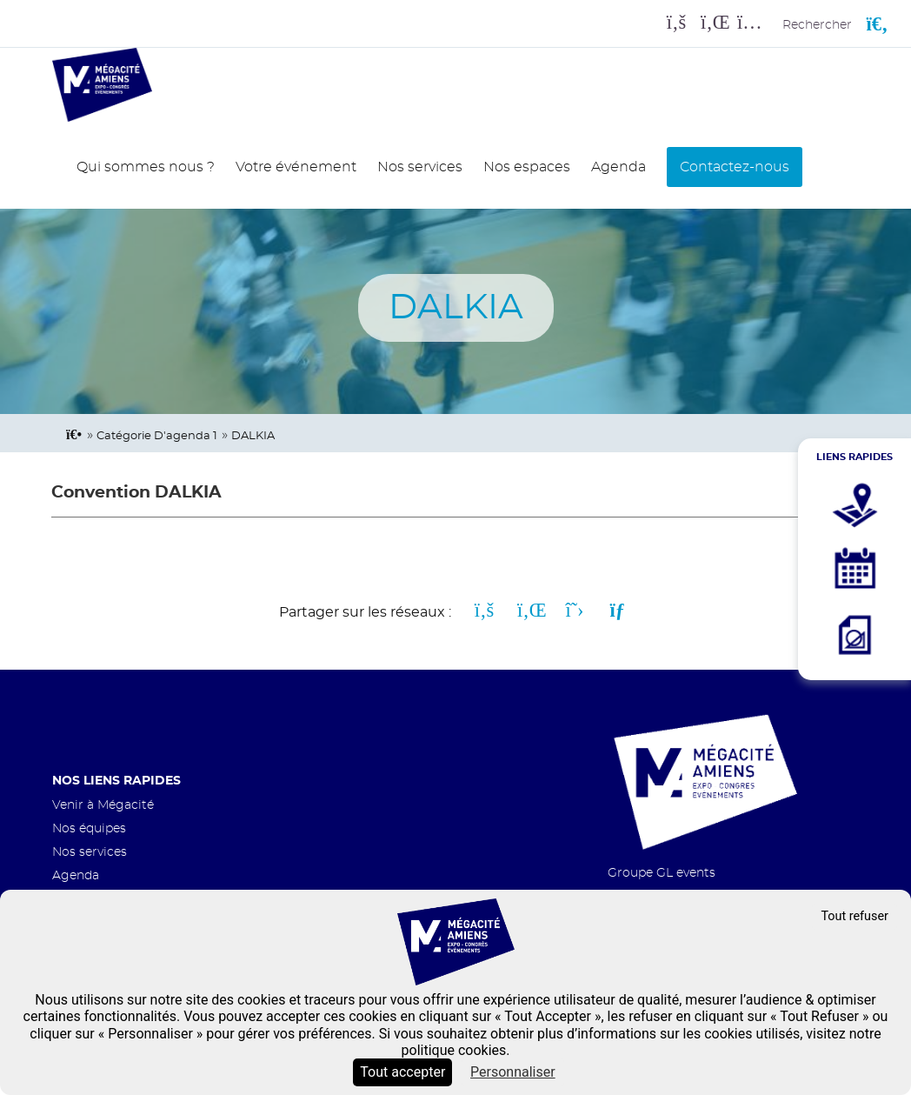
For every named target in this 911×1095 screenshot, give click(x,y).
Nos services (419, 167)
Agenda (618, 167)
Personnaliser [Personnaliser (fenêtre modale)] (512, 1072)
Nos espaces (526, 167)
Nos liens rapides (116, 780)
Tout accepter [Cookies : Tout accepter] (402, 1072)
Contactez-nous (734, 167)
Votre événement (296, 167)
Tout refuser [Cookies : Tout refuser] (854, 916)
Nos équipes (89, 828)
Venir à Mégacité (103, 804)
